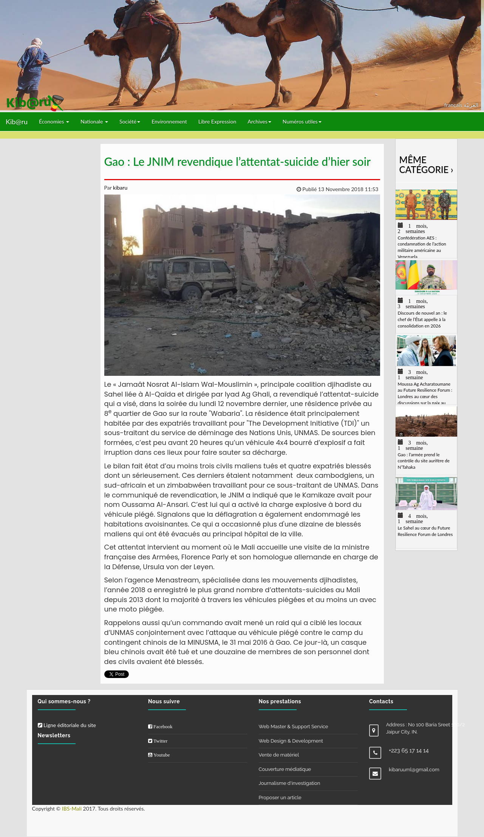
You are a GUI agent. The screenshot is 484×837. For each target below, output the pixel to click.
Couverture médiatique (285, 769)
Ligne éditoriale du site (67, 725)
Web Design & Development (291, 741)
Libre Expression (217, 121)
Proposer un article (280, 797)
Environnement (169, 121)
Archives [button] (259, 121)
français (454, 105)
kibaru (119, 187)
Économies (54, 121)
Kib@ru (17, 121)
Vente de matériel (279, 755)
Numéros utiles (302, 121)
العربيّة (471, 105)
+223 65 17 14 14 (409, 750)
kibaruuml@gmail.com (414, 769)
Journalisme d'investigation (289, 783)
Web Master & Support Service (293, 726)
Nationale (94, 121)
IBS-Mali (72, 808)
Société (129, 121)
